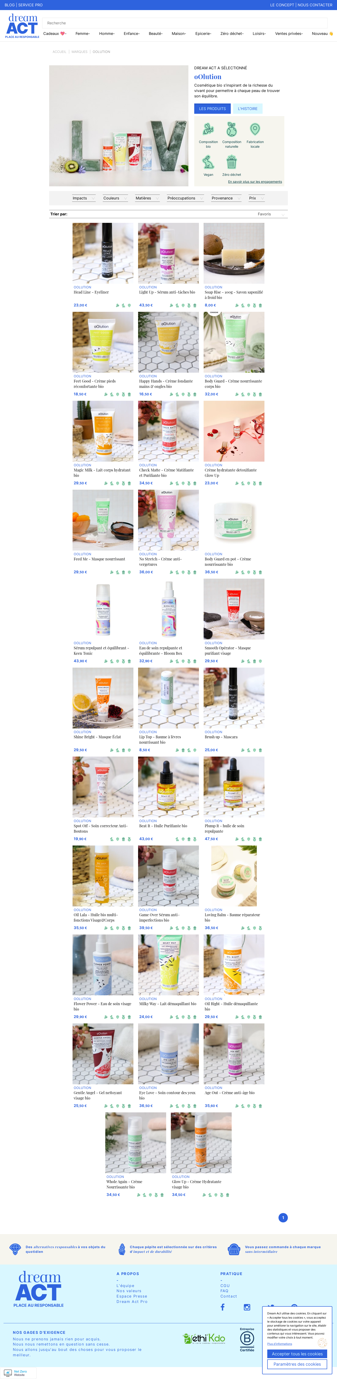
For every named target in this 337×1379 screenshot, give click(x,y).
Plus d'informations (279, 1344)
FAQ (224, 1290)
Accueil (59, 52)
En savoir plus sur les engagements (255, 182)
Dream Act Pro (132, 1301)
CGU (225, 1285)
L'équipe (125, 1285)
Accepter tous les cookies (297, 1353)
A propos (128, 1273)
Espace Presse (132, 1296)
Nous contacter (315, 5)
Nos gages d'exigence (39, 1332)
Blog (10, 5)
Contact (228, 1296)
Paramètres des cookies (297, 1364)
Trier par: (58, 214)
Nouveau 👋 (322, 33)
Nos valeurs (129, 1290)
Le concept (282, 5)
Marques (80, 52)
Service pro (30, 5)
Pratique (231, 1273)
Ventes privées (288, 33)
